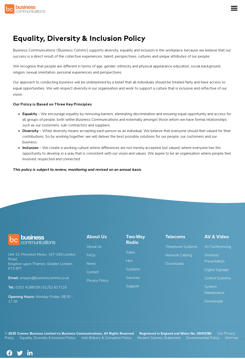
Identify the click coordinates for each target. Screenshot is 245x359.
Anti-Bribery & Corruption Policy (106, 338)
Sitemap (231, 338)
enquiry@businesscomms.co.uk (44, 278)
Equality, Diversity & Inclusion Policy (48, 338)
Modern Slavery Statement (159, 338)
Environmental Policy (202, 338)
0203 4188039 (28, 287)
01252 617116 (54, 287)
